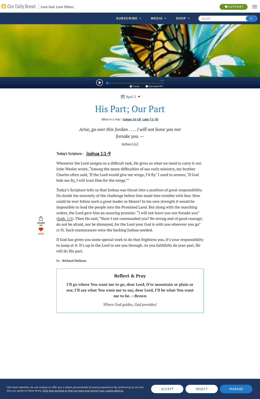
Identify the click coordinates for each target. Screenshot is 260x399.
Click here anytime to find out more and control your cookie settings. (83, 390)
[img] (99, 82)
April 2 (130, 96)
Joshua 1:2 (129, 144)
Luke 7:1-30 (150, 119)
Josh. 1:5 (65, 218)
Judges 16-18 (132, 119)
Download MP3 (154, 86)
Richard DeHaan (74, 260)
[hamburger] (254, 7)
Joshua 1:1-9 (98, 154)
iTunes (134, 86)
